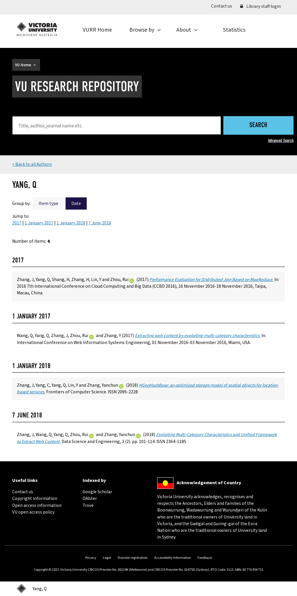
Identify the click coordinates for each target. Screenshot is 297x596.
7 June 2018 (99, 223)
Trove (88, 505)
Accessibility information (172, 557)
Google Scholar (97, 492)
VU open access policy (33, 512)
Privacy (90, 557)
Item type (48, 203)
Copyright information (34, 498)
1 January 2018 (71, 223)
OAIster (90, 498)
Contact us (223, 6)
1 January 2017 (39, 223)
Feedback (205, 557)
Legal (107, 557)
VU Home (23, 65)
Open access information (36, 505)
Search (258, 125)
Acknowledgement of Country (209, 483)
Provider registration (133, 557)
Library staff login (260, 6)
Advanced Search (281, 140)
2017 (16, 223)
